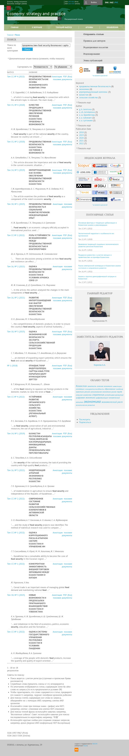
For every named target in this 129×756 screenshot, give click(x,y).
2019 (81, 135)
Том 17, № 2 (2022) (16, 235)
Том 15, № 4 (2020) (16, 105)
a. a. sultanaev (85, 117)
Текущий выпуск (64, 27)
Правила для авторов (94, 41)
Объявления (112, 27)
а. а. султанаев (86, 120)
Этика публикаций (92, 60)
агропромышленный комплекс (93, 92)
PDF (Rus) (67, 76)
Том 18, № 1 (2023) (16, 204)
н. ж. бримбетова (87, 115)
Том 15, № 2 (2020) (16, 141)
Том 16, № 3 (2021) (16, 470)
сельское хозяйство (88, 97)
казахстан (84, 94)
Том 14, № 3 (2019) (16, 170)
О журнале (37, 27)
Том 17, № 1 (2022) (16, 532)
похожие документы (62, 79)
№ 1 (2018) (12, 365)
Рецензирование (91, 54)
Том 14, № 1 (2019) (16, 433)
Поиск (17, 35)
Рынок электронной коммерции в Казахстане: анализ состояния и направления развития (99, 267)
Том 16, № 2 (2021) (16, 266)
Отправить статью (93, 34)
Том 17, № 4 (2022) (16, 76)
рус (116, 2)
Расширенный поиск (73, 19)
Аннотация (57, 76)
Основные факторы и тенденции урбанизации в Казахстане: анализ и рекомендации (97, 224)
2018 (81, 132)
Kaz (111, 2)
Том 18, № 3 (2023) (16, 331)
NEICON (94, 744)
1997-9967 (71, 2)
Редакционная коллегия (95, 47)
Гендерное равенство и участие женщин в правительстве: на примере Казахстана (94, 256)
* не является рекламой (99, 76)
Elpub (85, 746)
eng (106, 2)
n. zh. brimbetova (87, 112)
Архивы (89, 27)
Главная (14, 27)
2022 (81, 143)
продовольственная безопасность (95, 86)
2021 (81, 140)
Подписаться (85, 422)
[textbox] (32, 18)
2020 (81, 138)
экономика (84, 89)
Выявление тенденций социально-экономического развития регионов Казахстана (98, 245)
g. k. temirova (85, 109)
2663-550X (71, 4)
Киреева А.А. (100, 365)
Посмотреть (84, 419)
